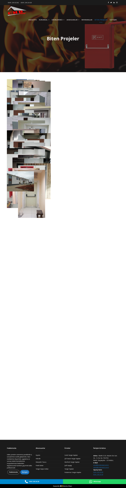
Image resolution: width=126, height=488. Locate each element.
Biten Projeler (101, 20)
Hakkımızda (13, 472)
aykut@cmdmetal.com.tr (101, 467)
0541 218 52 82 (13, 3)
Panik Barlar (39, 465)
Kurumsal (43, 20)
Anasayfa (32, 20)
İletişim (113, 20)
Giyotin (38, 455)
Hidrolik (38, 459)
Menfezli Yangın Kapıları (71, 462)
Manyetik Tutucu (41, 462)
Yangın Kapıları (69, 469)
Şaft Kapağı (68, 465)
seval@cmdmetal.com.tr (101, 465)
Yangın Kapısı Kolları (42, 469)
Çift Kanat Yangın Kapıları (72, 459)
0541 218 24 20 (26, 3)
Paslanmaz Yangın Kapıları (72, 472)
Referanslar (87, 20)
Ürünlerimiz (57, 20)
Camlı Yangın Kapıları (71, 455)
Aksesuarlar (72, 20)
